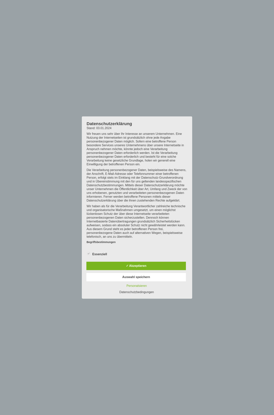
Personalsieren (137, 285)
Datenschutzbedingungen (136, 292)
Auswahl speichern (136, 277)
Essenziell (97, 254)
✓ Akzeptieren (136, 265)
